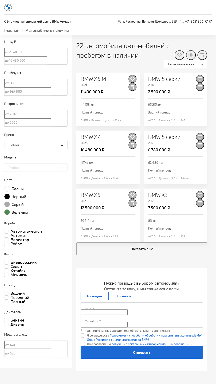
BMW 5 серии (164, 79)
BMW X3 (158, 195)
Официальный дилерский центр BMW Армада (37, 21)
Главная (11, 30)
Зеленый (20, 212)
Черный (19, 196)
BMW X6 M (93, 79)
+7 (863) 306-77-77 (198, 21)
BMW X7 (90, 137)
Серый (18, 204)
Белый (18, 188)
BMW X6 (90, 195)
